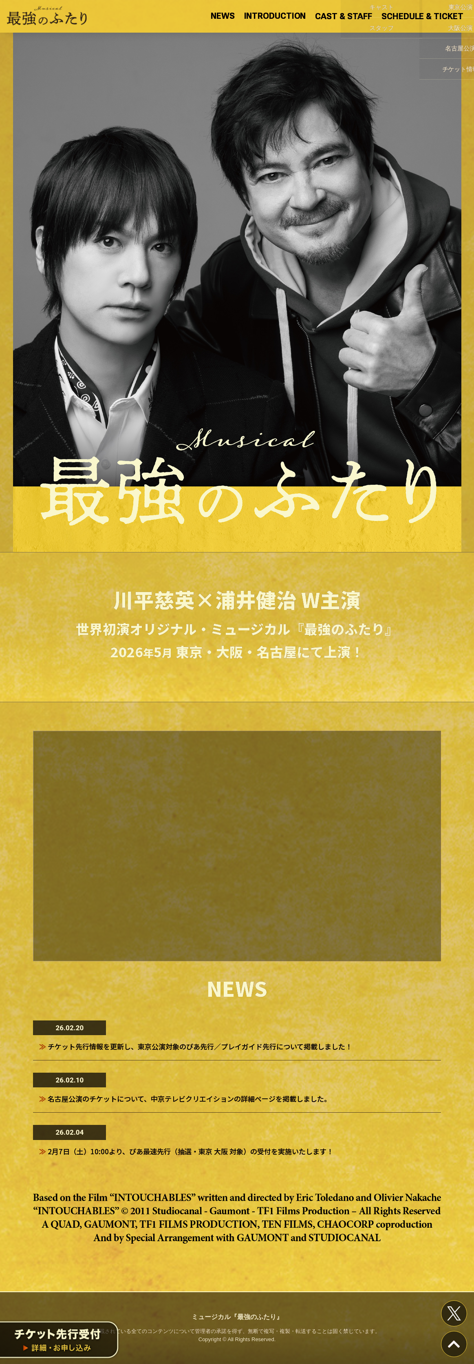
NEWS (223, 16)
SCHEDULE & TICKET (422, 16)
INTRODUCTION (275, 16)
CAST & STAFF (343, 16)
